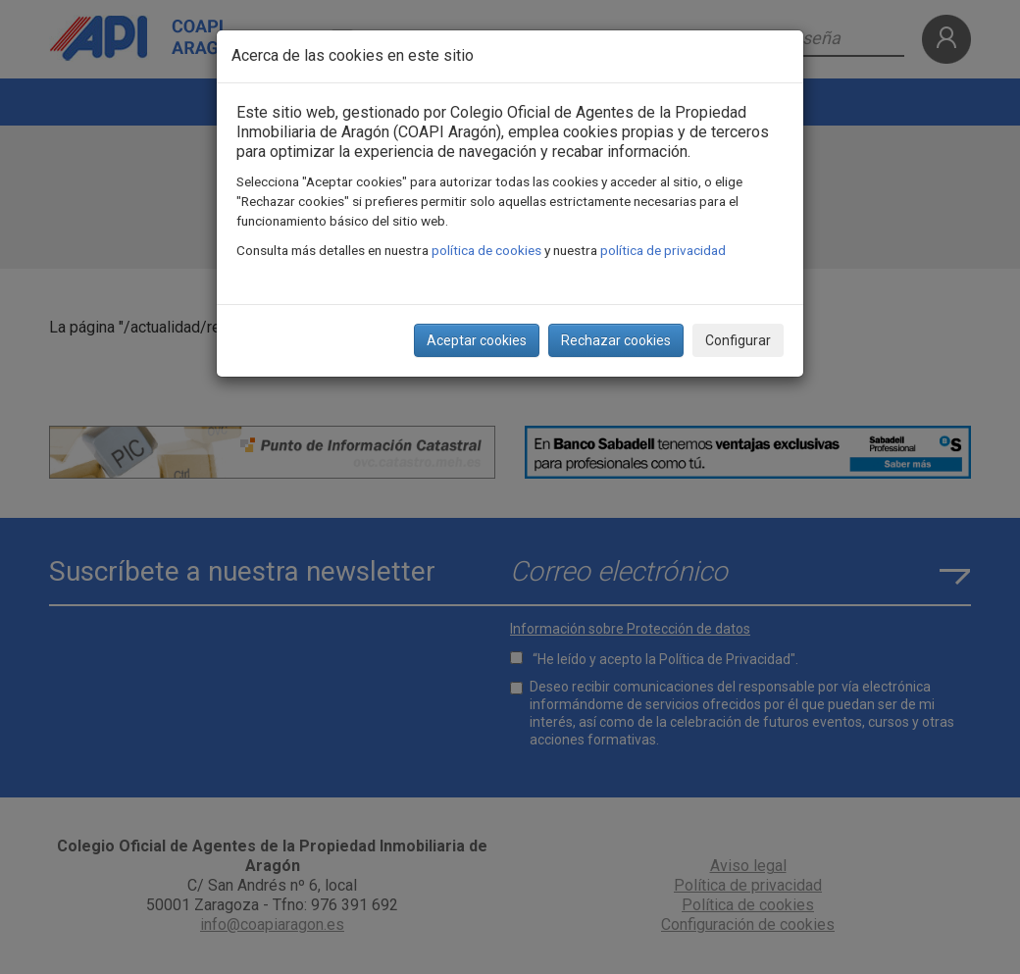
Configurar (738, 340)
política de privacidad (663, 250)
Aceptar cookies (477, 340)
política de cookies (486, 250)
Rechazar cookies (616, 340)
